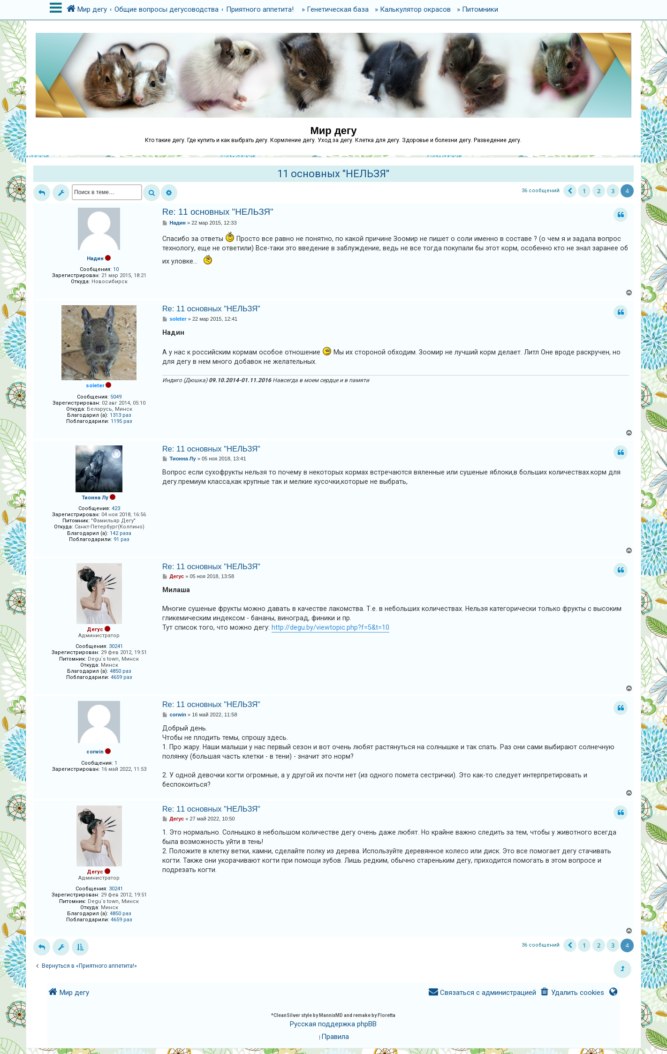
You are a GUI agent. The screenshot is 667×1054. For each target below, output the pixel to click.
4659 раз (121, 677)
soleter (95, 386)
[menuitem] (572, 993)
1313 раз (120, 415)
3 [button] (612, 191)
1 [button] (584, 191)
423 (116, 508)
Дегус (95, 629)
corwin (95, 752)
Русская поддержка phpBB (333, 1024)
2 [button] (598, 191)
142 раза (120, 533)
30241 (116, 646)
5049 (115, 397)
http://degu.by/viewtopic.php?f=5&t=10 (330, 627)
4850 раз (120, 671)
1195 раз (121, 421)
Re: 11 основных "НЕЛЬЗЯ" (217, 212)
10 (116, 269)
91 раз (121, 539)
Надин (95, 259)
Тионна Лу (95, 498)
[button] (569, 190)
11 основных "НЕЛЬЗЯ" (333, 174)
